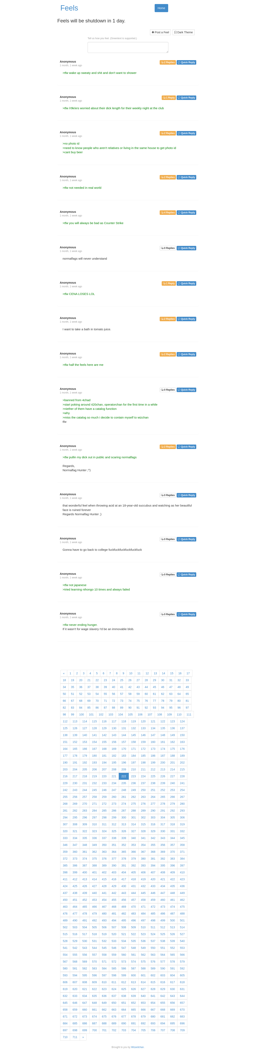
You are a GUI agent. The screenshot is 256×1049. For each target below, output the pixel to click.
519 (104, 934)
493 (104, 920)
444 (133, 893)
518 (94, 934)
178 (74, 755)
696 (182, 1023)
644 (182, 996)
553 (182, 947)
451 (74, 899)
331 (172, 831)
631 (182, 989)
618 (182, 982)
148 (163, 735)
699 (84, 1030)
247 (114, 790)
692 (143, 1023)
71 (105, 700)
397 (182, 865)
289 (143, 810)
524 (153, 934)
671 (65, 1016)
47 (171, 687)
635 (94, 996)
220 (104, 776)
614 (143, 982)
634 (84, 996)
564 (163, 954)
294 (65, 817)
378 (123, 858)
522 (133, 934)
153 (84, 742)
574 (133, 961)
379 (133, 858)
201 (172, 762)
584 (104, 968)
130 (114, 728)
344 (172, 838)
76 (146, 700)
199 (153, 762)
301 (133, 817)
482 (123, 913)
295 (74, 817)
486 (163, 913)
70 (97, 700)
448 (172, 893)
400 (84, 872)
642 (163, 996)
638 (123, 996)
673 (84, 1016)
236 (133, 783)
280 (182, 803)
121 (153, 721)
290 (153, 810)
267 (182, 796)
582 (84, 968)
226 (163, 776)
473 (163, 906)
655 (163, 1002)
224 (143, 776)
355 (153, 845)
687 (94, 1023)
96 (179, 707)
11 (139, 673)
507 (114, 927)
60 (146, 693)
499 (163, 920)
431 (133, 886)
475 (182, 906)
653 (143, 1002)
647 (84, 1002)
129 (104, 728)
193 (94, 762)
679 (143, 1016)
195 (114, 762)
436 (182, 886)
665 (133, 1009)
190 (65, 762)
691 (133, 1023)
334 (74, 838)
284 (94, 810)
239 (163, 783)
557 (94, 954)
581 (74, 968)
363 (104, 851)
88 (113, 707)
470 (133, 906)
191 (74, 762)
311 (104, 824)
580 (65, 968)
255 (65, 796)
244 (84, 790)
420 (153, 879)
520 (114, 934)
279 (172, 803)
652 (133, 1002)
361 (84, 851)
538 (163, 941)
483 (133, 913)
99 (72, 714)
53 (89, 693)
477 (74, 913)
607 (74, 982)
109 (169, 714)
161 (163, 742)
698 (74, 1030)
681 (163, 1016)
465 (84, 906)
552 (172, 947)
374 (84, 858)
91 (138, 707)
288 (133, 810)
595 (84, 975)
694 (163, 1023)
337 (104, 838)
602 (153, 975)
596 (94, 975)
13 (155, 673)
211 (143, 769)
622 (94, 989)
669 (172, 1009)
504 (84, 927)
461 (172, 899)
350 (104, 845)
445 (143, 893)
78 (162, 700)
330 (163, 831)
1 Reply (169, 97)
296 (84, 817)
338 (114, 838)
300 (123, 817)
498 (153, 920)
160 (153, 742)
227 (172, 776)
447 (163, 893)
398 (65, 872)
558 (104, 954)
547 (123, 947)
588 (143, 968)
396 (172, 865)
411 (65, 879)
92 (146, 707)
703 (123, 1030)
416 (114, 879)
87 (105, 707)
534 (123, 941)
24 (113, 680)
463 (65, 906)
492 (94, 920)
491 (84, 920)
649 (104, 1002)
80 (179, 700)
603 (163, 975)
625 (123, 989)
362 (94, 851)
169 (114, 748)
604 (172, 975)
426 (84, 886)
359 (65, 851)
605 (182, 975)
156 (114, 742)
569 (84, 961)
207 (104, 769)
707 (163, 1030)
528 (65, 941)
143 (114, 735)
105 (130, 714)
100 (81, 714)
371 (182, 851)
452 (84, 899)
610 (104, 982)
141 (94, 735)
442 (114, 893)
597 (104, 975)
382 (163, 858)
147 (153, 735)
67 (72, 700)
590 (163, 968)
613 (133, 982)
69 (89, 700)
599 (123, 975)
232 (94, 783)
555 (74, 954)
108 (159, 714)
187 (163, 755)
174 (163, 748)
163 (182, 742)
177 (65, 755)
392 (133, 865)
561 (133, 954)
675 (104, 1016)
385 (65, 865)
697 (65, 1030)
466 (94, 906)
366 (133, 851)
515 (65, 934)
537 (153, 941)
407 (153, 872)
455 (114, 899)
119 (133, 721)
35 (72, 687)
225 (153, 776)
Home (161, 8)
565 (172, 954)
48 (179, 687)
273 (114, 803)
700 (94, 1030)
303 (153, 817)
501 (182, 920)
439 (84, 893)
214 (172, 769)
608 (84, 982)
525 (163, 934)
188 (172, 755)
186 (153, 755)
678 (133, 1016)
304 (163, 817)
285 (104, 810)
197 (133, 762)
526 (172, 934)
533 (114, 941)
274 (123, 803)
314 (133, 824)
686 (84, 1023)
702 (114, 1030)
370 (172, 851)
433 (153, 886)
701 (104, 1030)
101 (91, 714)
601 (143, 975)
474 (172, 906)
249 (133, 790)
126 (74, 728)
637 (114, 996)
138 (65, 735)
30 (162, 680)
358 (182, 845)
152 (74, 742)
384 (182, 858)
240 (172, 783)
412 (74, 879)
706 (153, 1030)
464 (74, 906)
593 (65, 975)
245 (94, 790)
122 (163, 721)
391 (123, 865)
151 (65, 742)
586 (123, 968)
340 (133, 838)
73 (121, 700)
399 (74, 872)
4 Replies (168, 212)
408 (163, 872)
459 (153, 899)
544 (94, 947)
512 (163, 927)
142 (104, 735)
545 (104, 947)
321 (74, 831)
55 (105, 693)
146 (143, 735)
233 (104, 783)
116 (104, 721)
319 (182, 824)
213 (163, 769)
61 (154, 693)
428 (104, 886)
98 (64, 714)
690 (123, 1023)
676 (114, 1016)
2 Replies (168, 62)
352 (123, 845)
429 (114, 886)
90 (130, 707)
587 (133, 968)
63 (171, 693)
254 (182, 790)
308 (74, 824)
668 (163, 1009)
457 (133, 899)
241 (182, 783)
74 (130, 700)
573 (123, 961)
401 (94, 872)
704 (133, 1030)
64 (179, 693)
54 (97, 693)
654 (153, 1002)
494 (114, 920)
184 (133, 755)
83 (72, 707)
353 (133, 845)
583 (94, 968)
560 (123, 954)
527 (182, 934)
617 (172, 982)
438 (74, 893)
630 (172, 989)
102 (101, 714)
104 (120, 714)
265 (163, 796)
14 (163, 673)
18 (64, 680)
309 (84, 824)
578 (172, 961)
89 (121, 707)
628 (153, 989)
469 (123, 906)
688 (104, 1023)
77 (154, 700)
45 (154, 687)
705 (143, 1030)
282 (74, 810)
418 (133, 879)
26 (130, 680)
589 (153, 968)
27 (138, 680)
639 (133, 996)
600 (133, 975)
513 (172, 927)
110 (179, 714)
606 (65, 982)
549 (143, 947)
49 (187, 687)
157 (123, 742)
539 (172, 941)
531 (94, 941)
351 (114, 845)
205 (84, 769)
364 (114, 851)
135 (163, 728)
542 (74, 947)
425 (74, 886)
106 (140, 714)
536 (143, 941)
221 (114, 776)
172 (143, 748)
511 (153, 927)
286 (114, 810)
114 (84, 721)
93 (154, 707)
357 (172, 845)
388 (94, 865)
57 (121, 693)
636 (104, 996)
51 (72, 693)
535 (133, 941)
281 (65, 810)
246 (104, 790)
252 (163, 790)
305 (172, 817)
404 (123, 872)
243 (74, 790)
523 (143, 934)
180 (94, 755)
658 (65, 1009)
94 (162, 707)
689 (114, 1023)
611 (114, 982)
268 (65, 803)
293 (182, 810)
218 (84, 776)
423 (182, 879)
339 (123, 838)
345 (182, 838)
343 (163, 838)
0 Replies (168, 248)
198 (143, 762)
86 (97, 707)
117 (114, 721)
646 (74, 1002)
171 (133, 748)
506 (104, 927)
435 (172, 886)
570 (94, 961)
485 (153, 913)
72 (113, 700)
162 (172, 742)
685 (74, 1023)
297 (94, 817)
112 (65, 721)
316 (153, 824)
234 (114, 783)
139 (74, 735)
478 (84, 913)
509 (133, 927)
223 (133, 776)
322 (84, 831)
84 (80, 707)
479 (94, 913)
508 (123, 927)
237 (143, 783)
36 (80, 687)
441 (104, 893)
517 (84, 934)
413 (84, 879)
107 (150, 714)
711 (74, 1037)
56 (113, 693)
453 (94, 899)
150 (182, 735)
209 (123, 769)
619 (65, 989)
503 (74, 927)
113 (74, 721)
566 (182, 954)
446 (153, 893)
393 (143, 865)
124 (182, 721)
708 (172, 1030)
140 (84, 735)
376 (104, 858)
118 (123, 721)
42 (130, 687)
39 (105, 687)
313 (123, 824)
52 (80, 693)
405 (133, 872)
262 (133, 796)
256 (74, 796)
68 (80, 700)
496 (133, 920)
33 (187, 680)
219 (94, 776)
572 (114, 961)
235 (123, 783)
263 (143, 796)
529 (74, 941)
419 (143, 879)
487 (172, 913)
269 (74, 803)
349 (94, 845)
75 (138, 700)
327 (133, 831)
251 (153, 790)
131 (123, 728)
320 (65, 831)
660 (84, 1009)
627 (143, 989)
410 (182, 872)
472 (153, 906)
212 (153, 769)
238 (153, 783)
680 (153, 1016)
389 (104, 865)
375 (94, 858)
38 (97, 687)
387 (84, 865)
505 (94, 927)
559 (114, 954)
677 (123, 1016)
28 (146, 680)
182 (114, 755)
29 (154, 680)
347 (74, 845)
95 (171, 707)
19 (72, 680)
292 (172, 810)
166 (84, 748)
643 (172, 996)
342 (153, 838)
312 (114, 824)
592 (182, 968)
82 (64, 707)
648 (94, 1002)
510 (143, 927)
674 (94, 1016)
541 (65, 947)
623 (104, 989)
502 (65, 927)
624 (114, 989)
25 (121, 680)
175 (172, 748)
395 (163, 865)
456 (123, 899)
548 (133, 947)
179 (84, 755)
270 (84, 803)
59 (138, 693)
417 (123, 879)
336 (94, 838)
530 (84, 941)
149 (172, 735)
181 (104, 755)
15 (171, 673)
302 (143, 817)
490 (74, 920)
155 (104, 742)
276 (143, 803)
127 (84, 728)
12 (147, 673)
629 (163, 989)
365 (123, 851)
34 (64, 687)
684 (65, 1023)
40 (113, 687)
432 (143, 886)
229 (65, 783)
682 (172, 1016)
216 (65, 776)
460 (163, 899)
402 (104, 872)
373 (74, 858)
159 (143, 742)
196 (123, 762)
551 (163, 947)
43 (138, 687)
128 (94, 728)
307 (65, 824)
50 (64, 693)
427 (94, 886)
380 (143, 858)
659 (74, 1009)
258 (94, 796)
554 (65, 954)
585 (114, 968)
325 (114, 831)
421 (163, 879)
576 (153, 961)
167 (94, 748)
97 (187, 707)
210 (133, 769)
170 (123, 748)
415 (104, 879)
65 (187, 693)
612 (123, 982)
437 (65, 893)
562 (143, 954)
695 (172, 1023)
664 (123, 1009)
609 (94, 982)
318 (172, 824)
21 (89, 680)
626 (133, 989)
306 (182, 817)
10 (130, 673)
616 (163, 982)
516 (74, 934)
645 (65, 1002)
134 (153, 728)
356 (163, 845)
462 (182, 899)
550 (153, 947)
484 (143, 913)
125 (65, 728)
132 (133, 728)
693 (153, 1023)
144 (123, 735)
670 (182, 1009)
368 (153, 851)
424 (65, 886)
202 (182, 762)
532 (104, 941)
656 (172, 1002)
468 (114, 906)
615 (153, 982)
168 (104, 748)
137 (182, 728)
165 (74, 748)
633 (74, 996)
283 (84, 810)
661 (94, 1009)
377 (114, 858)
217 (74, 776)
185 (143, 755)
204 (74, 769)
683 (182, 1016)
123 (172, 721)
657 (182, 1002)
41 (121, 687)
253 (172, 790)
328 (143, 831)
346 (65, 845)
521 (123, 934)
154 (94, 742)
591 (172, 968)
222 (123, 776)
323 (94, 831)
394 (153, 865)
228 (182, 776)
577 (163, 961)
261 (123, 796)
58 (130, 693)
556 (84, 954)
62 (162, 693)
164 (65, 748)
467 (104, 906)
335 (84, 838)
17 (188, 673)
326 (123, 831)
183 (123, 755)
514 (182, 927)
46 (162, 687)
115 (94, 721)
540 (182, 941)
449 (182, 893)
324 (104, 831)
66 (64, 700)
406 (143, 872)
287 (123, 810)
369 (163, 851)
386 (74, 865)
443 (123, 893)
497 (143, 920)
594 (74, 975)
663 (114, 1009)
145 (133, 735)
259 (104, 796)
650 (114, 1002)
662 (104, 1009)
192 (84, 762)
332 (182, 831)
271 (94, 803)
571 (104, 961)
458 (143, 899)
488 (182, 913)
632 (65, 996)
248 (123, 790)
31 (171, 680)
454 (104, 899)
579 (182, 961)
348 (84, 845)
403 (114, 872)
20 (80, 680)
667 (153, 1009)
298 (104, 817)
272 (104, 803)
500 (172, 920)
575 (143, 961)
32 (179, 680)
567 (65, 961)
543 (84, 947)
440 (94, 893)
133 (143, 728)
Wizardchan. (137, 1047)
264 (153, 796)
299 (114, 817)
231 (84, 783)
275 (133, 803)
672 (74, 1016)
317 (163, 824)
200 (163, 762)
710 (65, 1037)
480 (104, 913)
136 (172, 728)
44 (146, 687)
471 (143, 906)
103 (110, 714)
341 (143, 838)
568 (74, 961)
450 (65, 899)
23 (105, 680)
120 (143, 721)
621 (84, 989)
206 (94, 769)
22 (97, 680)
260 (114, 796)
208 (114, 769)
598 (114, 975)
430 (123, 886)
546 (114, 947)
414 (94, 879)
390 (114, 865)
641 (153, 996)
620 (74, 989)
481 (114, 913)
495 (123, 920)
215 (182, 769)
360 (74, 851)
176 (182, 748)
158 (133, 742)
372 (65, 858)
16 (180, 673)
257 (84, 796)
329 (153, 831)
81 (187, 700)
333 (65, 838)
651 (123, 1002)
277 (153, 803)
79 (171, 700)
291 (163, 810)
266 (172, 796)
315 (143, 824)
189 (182, 755)
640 (143, 996)
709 (182, 1030)
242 (65, 790)
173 (153, 748)
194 (104, 762)
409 (172, 872)
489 (65, 920)
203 (65, 769)
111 (189, 714)
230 (74, 783)
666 (143, 1009)
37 (89, 687)
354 (143, 845)
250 (143, 790)
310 (94, 824)
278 (163, 803)
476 (65, 913)
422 (172, 879)
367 (143, 851)
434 (163, 886)
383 (172, 858)
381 (153, 858)
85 (89, 707)
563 (153, 954)
